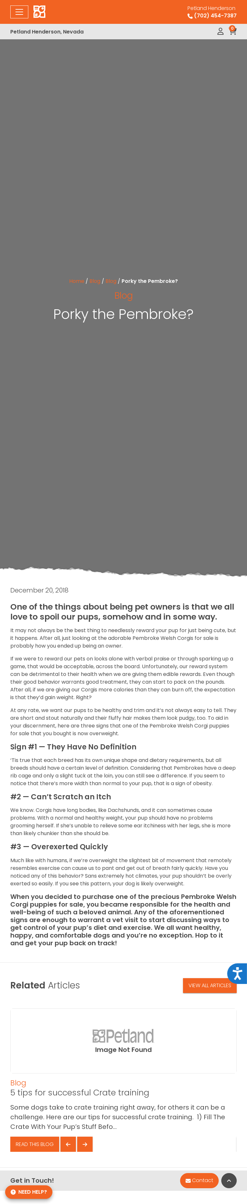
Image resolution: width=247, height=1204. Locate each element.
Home (76, 281)
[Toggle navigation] (19, 11)
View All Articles (209, 985)
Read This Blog (35, 1144)
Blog (94, 281)
